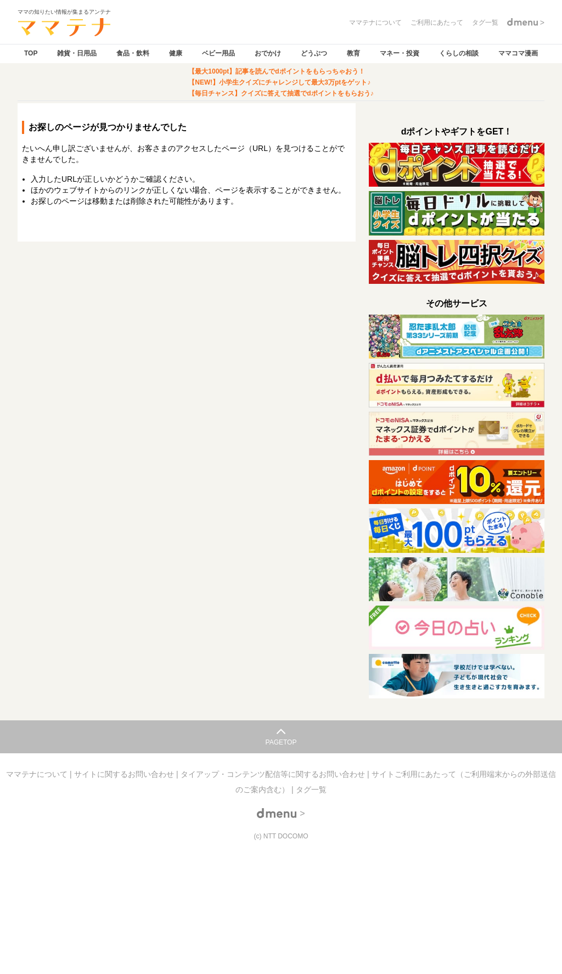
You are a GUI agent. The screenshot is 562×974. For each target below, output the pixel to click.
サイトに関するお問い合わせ (125, 774)
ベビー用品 (218, 53)
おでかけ (268, 53)
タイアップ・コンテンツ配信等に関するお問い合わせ (274, 774)
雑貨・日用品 (77, 53)
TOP (30, 53)
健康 (175, 53)
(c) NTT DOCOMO (281, 836)
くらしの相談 (459, 53)
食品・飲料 (132, 53)
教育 (353, 53)
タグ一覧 (311, 789)
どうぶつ (314, 53)
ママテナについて (38, 774)
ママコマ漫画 (518, 53)
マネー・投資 (399, 53)
